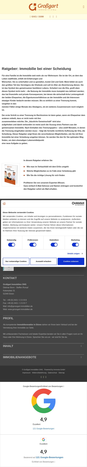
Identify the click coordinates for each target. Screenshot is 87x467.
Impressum (26, 373)
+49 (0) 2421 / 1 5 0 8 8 (17, 300)
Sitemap (62, 373)
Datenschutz (52, 373)
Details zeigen (73, 253)
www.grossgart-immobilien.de (20, 309)
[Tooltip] (63, 386)
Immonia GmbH (59, 370)
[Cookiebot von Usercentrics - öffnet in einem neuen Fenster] (73, 204)
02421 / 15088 (38, 17)
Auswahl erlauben (43, 261)
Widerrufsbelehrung (39, 373)
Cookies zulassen (71, 261)
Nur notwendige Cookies (16, 261)
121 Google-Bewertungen (43, 429)
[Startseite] (43, 7)
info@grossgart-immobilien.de (20, 306)
